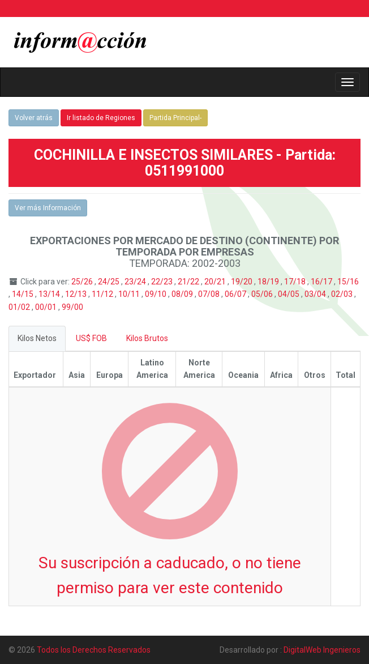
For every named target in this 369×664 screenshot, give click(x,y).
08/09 (183, 294)
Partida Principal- (175, 118)
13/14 (50, 294)
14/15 (23, 294)
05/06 (262, 294)
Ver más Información (48, 208)
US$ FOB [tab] (91, 338)
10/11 (129, 294)
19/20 (242, 281)
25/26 (83, 281)
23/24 (136, 281)
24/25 (109, 281)
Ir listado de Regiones (101, 118)
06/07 (236, 294)
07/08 (209, 294)
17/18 (295, 281)
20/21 (216, 281)
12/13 (76, 294)
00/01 (46, 307)
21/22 (189, 281)
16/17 (322, 281)
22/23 (162, 281)
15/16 (348, 281)
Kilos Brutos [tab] (147, 338)
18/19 (269, 281)
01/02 (20, 307)
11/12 (103, 294)
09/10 (156, 294)
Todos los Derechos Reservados (94, 649)
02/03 (342, 294)
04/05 (289, 294)
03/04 (316, 294)
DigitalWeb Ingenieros (322, 649)
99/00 (72, 307)
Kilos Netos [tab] (37, 338)
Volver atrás (34, 118)
